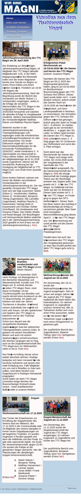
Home (9, 18)
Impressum (23, 489)
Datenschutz (36, 489)
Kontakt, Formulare (17, 27)
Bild (45, 138)
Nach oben (71, 488)
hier (34, 225)
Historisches (13, 36)
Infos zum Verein (16, 22)
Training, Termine (16, 31)
